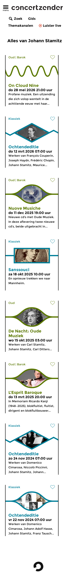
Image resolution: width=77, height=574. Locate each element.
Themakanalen (20, 26)
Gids (32, 19)
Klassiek (14, 119)
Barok (21, 57)
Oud (11, 57)
